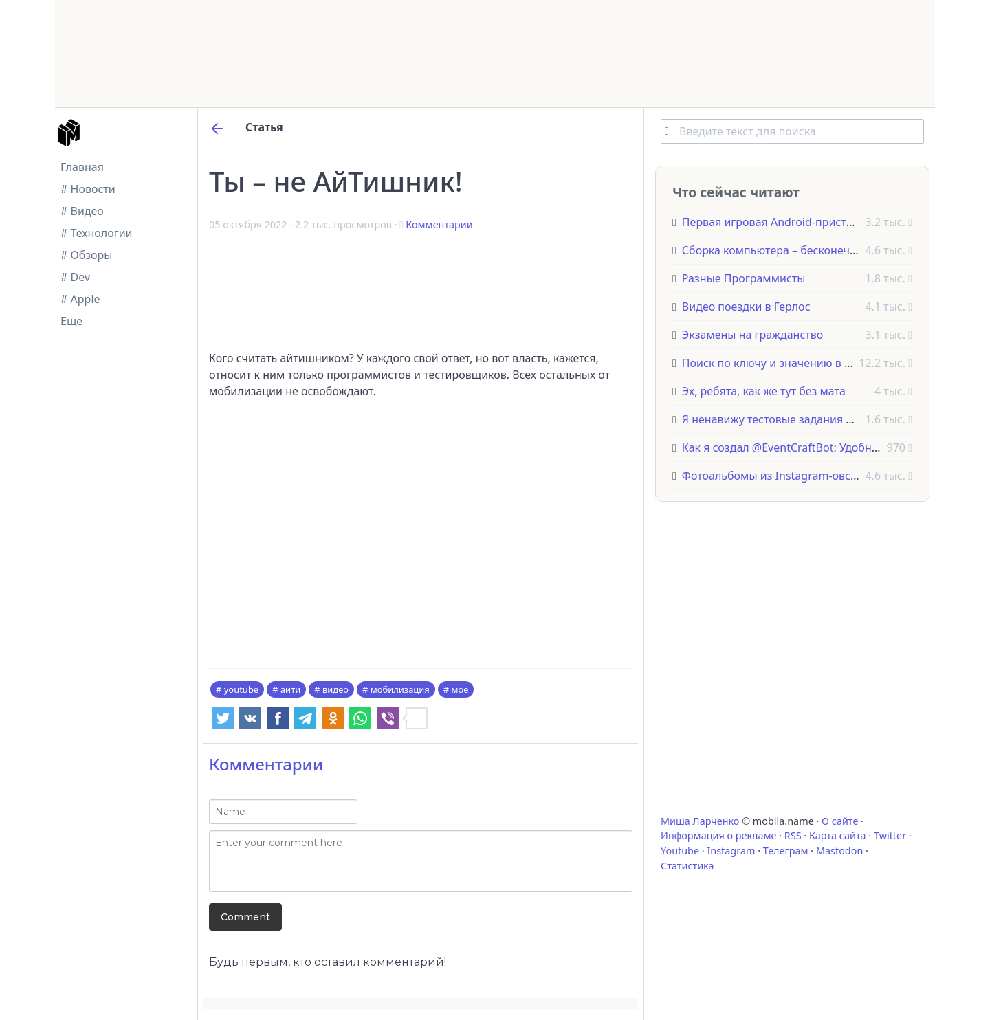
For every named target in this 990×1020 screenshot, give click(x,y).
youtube (241, 689)
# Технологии (96, 233)
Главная (82, 167)
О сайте (840, 821)
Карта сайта (837, 835)
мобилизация (400, 689)
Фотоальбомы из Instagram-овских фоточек (799, 475)
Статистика (687, 865)
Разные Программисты (744, 278)
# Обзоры (86, 255)
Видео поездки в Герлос (746, 306)
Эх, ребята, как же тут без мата (764, 391)
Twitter (890, 835)
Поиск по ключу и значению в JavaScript (788, 362)
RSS (793, 835)
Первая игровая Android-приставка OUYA (792, 222)
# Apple (80, 299)
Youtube (680, 850)
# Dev (75, 277)
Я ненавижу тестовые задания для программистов (817, 419)
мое (460, 689)
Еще (71, 321)
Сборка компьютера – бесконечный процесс (800, 250)
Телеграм (785, 850)
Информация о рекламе (719, 835)
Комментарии (439, 224)
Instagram (731, 850)
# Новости (88, 189)
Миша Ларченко (700, 821)
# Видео (82, 211)
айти (290, 689)
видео (335, 689)
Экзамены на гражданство (752, 334)
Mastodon (839, 850)
